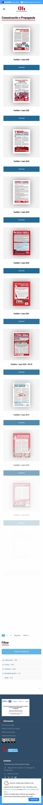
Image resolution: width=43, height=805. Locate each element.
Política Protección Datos (11, 729)
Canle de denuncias (9, 736)
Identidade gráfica (13, 673)
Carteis (9, 664)
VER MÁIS (21, 67)
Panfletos (10, 669)
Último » (26, 635)
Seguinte (17, 635)
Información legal (8, 725)
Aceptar (33, 799)
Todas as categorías (21, 652)
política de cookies (10, 789)
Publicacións (11, 660)
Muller (9, 678)
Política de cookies (8, 732)
